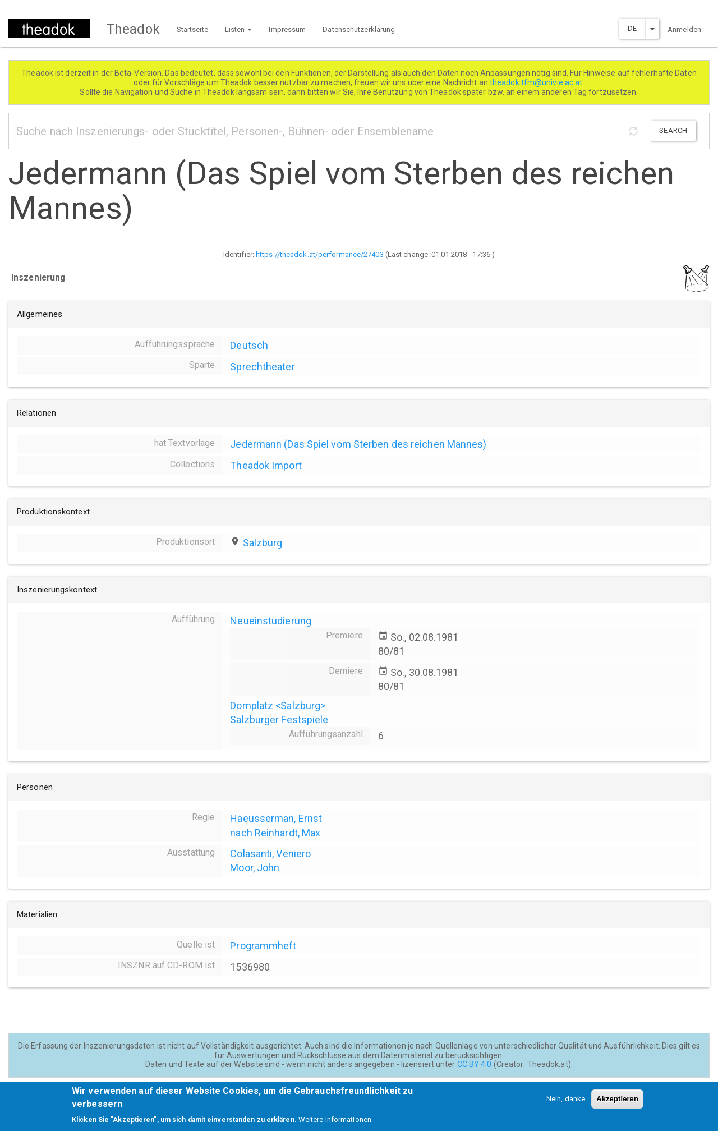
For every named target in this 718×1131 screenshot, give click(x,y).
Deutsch (249, 345)
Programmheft (263, 945)
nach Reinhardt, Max (275, 833)
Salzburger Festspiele (279, 719)
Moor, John (254, 867)
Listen (238, 29)
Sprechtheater (262, 367)
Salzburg (263, 543)
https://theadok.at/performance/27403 (320, 254)
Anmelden (684, 29)
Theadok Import (265, 465)
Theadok (133, 29)
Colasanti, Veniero (270, 853)
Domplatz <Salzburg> (277, 705)
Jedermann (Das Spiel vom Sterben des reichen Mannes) (358, 444)
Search (673, 130)
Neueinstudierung (270, 621)
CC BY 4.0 (474, 1064)
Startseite (192, 29)
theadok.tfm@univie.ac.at (537, 82)
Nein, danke (565, 1104)
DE (632, 28)
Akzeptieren (617, 1104)
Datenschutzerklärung (359, 29)
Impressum (287, 29)
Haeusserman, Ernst (276, 818)
